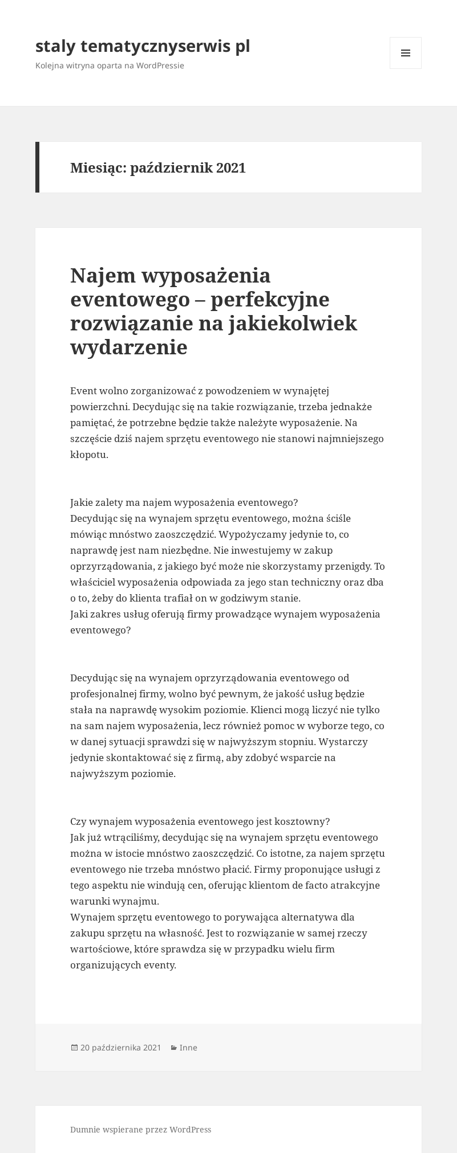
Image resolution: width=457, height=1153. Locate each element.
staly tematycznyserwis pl (142, 45)
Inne (188, 1047)
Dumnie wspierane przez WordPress (140, 1129)
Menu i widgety (406, 68)
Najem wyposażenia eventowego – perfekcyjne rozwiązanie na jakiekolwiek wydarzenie (213, 310)
